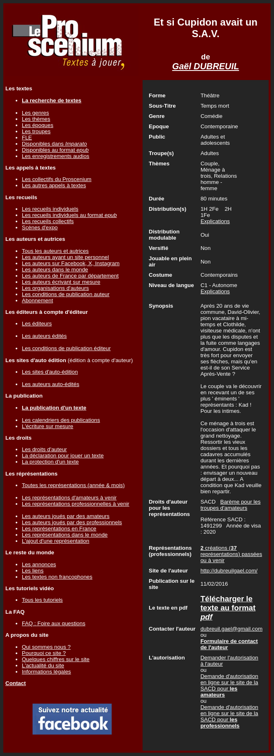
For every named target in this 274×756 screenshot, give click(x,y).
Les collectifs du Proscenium (56, 179)
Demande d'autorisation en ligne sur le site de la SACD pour (229, 685)
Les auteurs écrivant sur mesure (61, 282)
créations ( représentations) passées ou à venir (231, 554)
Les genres (35, 113)
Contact (15, 683)
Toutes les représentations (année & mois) (73, 485)
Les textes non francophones (57, 577)
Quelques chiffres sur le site (55, 659)
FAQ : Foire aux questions (53, 623)
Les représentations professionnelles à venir (75, 504)
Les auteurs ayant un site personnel (65, 257)
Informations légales (46, 672)
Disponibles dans (54, 144)
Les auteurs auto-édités (50, 384)
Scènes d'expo (40, 227)
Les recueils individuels (50, 209)
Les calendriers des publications (61, 420)
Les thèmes (36, 119)
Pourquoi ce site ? (44, 653)
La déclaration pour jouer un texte (63, 455)
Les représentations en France (59, 528)
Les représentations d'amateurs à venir (69, 498)
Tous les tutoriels (42, 600)
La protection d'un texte (50, 462)
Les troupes (36, 131)
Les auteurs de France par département (70, 276)
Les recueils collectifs (48, 221)
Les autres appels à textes (54, 185)
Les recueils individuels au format (69, 215)
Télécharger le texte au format (227, 607)
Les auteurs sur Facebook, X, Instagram (70, 263)
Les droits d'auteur (44, 449)
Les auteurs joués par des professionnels (72, 522)
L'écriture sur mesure (47, 426)
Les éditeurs (37, 323)
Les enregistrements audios (55, 156)
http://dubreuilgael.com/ (229, 571)
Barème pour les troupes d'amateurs (230, 505)
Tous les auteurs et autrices (55, 251)
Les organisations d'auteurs (55, 288)
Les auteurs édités (44, 336)
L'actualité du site (43, 665)
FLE (27, 137)
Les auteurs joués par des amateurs (66, 516)
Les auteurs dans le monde (55, 269)
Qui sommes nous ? (46, 647)
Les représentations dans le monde (65, 535)
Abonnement (37, 300)
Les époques (37, 125)
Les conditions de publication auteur (66, 294)
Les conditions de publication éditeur (66, 348)
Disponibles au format (55, 150)
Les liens (33, 571)
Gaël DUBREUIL (205, 66)
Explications (215, 221)
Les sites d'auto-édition (50, 372)
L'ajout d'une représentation (55, 541)
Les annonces (39, 564)
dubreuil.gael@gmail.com (231, 629)
